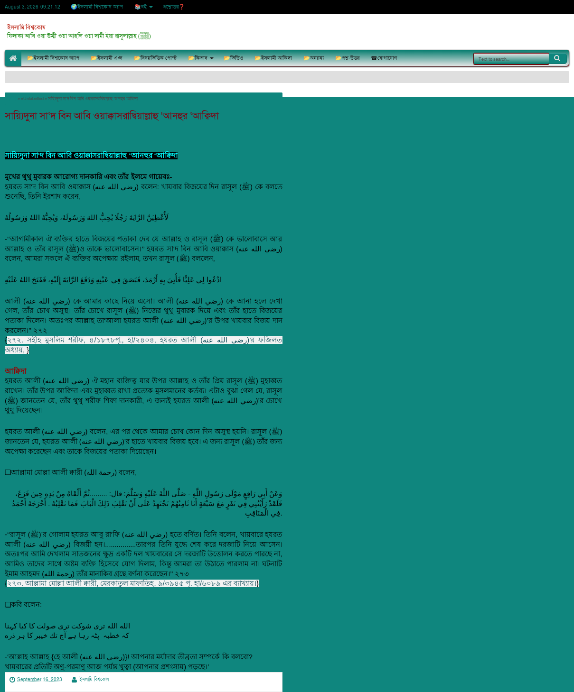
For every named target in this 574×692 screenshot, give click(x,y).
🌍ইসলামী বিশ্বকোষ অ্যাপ (97, 6)
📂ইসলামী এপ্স (106, 58)
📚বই (140, 6)
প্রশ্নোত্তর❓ (174, 6)
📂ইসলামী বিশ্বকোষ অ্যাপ (53, 58)
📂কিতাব (197, 58)
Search (558, 58)
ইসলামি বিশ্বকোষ (26, 27)
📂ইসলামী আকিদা (273, 58)
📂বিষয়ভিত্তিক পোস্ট (155, 58)
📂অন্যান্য (313, 58)
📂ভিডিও (233, 58)
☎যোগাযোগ (384, 58)
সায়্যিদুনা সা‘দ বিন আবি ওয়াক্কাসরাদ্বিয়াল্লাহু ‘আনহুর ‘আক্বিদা (112, 116)
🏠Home (13, 58)
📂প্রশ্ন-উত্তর (347, 58)
